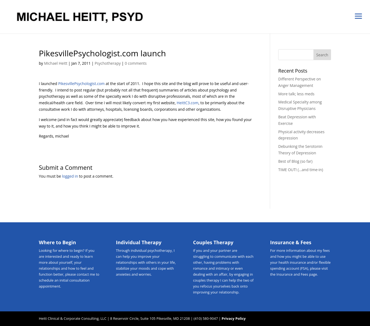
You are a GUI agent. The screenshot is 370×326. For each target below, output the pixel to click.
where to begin (70, 250)
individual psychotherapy (151, 250)
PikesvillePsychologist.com (81, 83)
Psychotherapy (108, 63)
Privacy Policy (234, 318)
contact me (86, 274)
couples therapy (206, 280)
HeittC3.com (187, 102)
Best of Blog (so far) (295, 161)
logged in (70, 176)
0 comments (136, 63)
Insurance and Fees (292, 274)
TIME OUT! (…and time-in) (300, 169)
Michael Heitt (55, 63)
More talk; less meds (296, 93)
